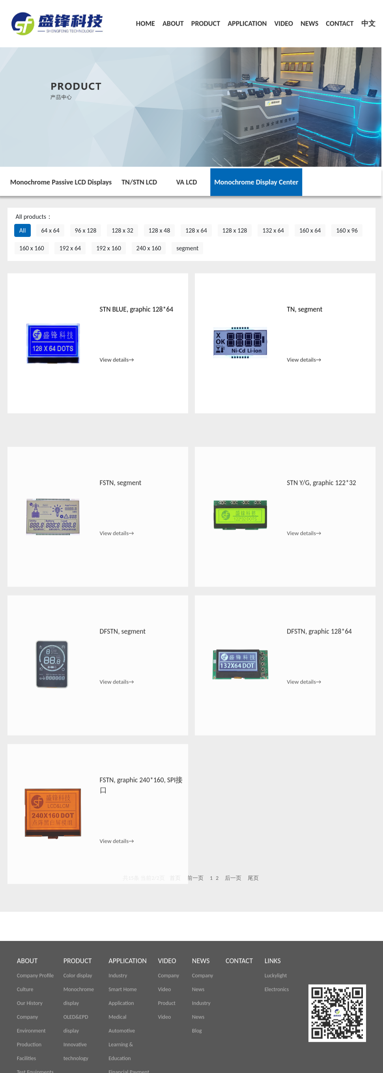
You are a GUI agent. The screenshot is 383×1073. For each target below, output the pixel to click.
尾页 (253, 878)
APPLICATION (247, 21)
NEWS (309, 21)
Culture (25, 1038)
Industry (117, 1024)
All (22, 230)
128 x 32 (122, 230)
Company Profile (35, 1024)
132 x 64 (273, 230)
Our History (30, 1052)
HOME (145, 21)
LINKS (273, 1010)
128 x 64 (196, 230)
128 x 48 (159, 230)
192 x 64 (70, 248)
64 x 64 (50, 230)
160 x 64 (310, 230)
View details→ (117, 367)
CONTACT (339, 21)
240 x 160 (148, 248)
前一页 (195, 878)
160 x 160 (31, 248)
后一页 (233, 878)
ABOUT (173, 21)
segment (187, 248)
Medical (117, 1066)
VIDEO (283, 21)
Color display (78, 1024)
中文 (368, 21)
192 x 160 (108, 248)
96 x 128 (86, 230)
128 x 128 (234, 230)
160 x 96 (347, 230)
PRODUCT (205, 21)
